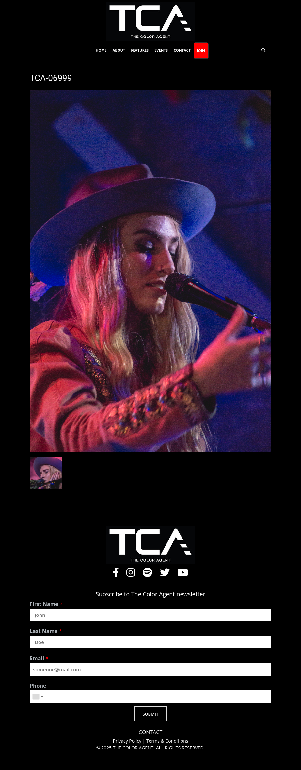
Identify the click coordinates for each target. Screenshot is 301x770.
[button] (263, 50)
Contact (182, 50)
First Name (46, 604)
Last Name (46, 631)
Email (39, 658)
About (119, 50)
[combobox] (37, 697)
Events (161, 50)
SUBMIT (151, 714)
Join (201, 50)
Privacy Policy (128, 741)
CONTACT (150, 732)
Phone (38, 685)
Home (101, 50)
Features (140, 50)
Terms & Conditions (167, 741)
